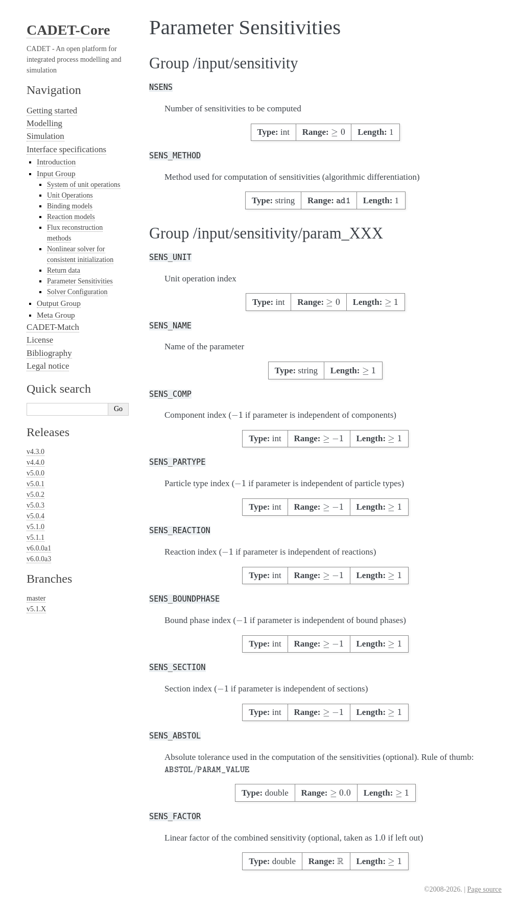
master (36, 598)
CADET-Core (68, 30)
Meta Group (56, 314)
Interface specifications (66, 149)
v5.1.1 (35, 537)
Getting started (52, 110)
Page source (484, 889)
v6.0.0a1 (39, 548)
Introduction (56, 161)
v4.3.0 (35, 452)
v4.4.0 (35, 462)
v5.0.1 (35, 484)
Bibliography (49, 353)
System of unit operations (84, 184)
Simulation (45, 136)
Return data (63, 270)
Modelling (44, 123)
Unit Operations (70, 195)
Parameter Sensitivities (80, 281)
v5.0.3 (35, 505)
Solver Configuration (77, 292)
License (40, 340)
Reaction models (71, 217)
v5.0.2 (35, 494)
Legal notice (48, 366)
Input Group (56, 173)
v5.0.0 (35, 473)
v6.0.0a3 (39, 559)
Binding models (69, 206)
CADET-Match (53, 327)
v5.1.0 (35, 527)
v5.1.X (36, 609)
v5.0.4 (35, 516)
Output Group (59, 303)
